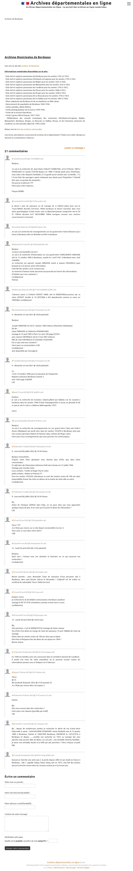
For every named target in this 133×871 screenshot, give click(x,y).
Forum (50, 867)
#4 (13, 244)
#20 (13, 724)
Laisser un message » (74, 147)
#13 (13, 543)
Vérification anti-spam (14, 837)
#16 (13, 615)
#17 (13, 652)
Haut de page (71, 867)
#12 (13, 520)
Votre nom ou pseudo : (14, 782)
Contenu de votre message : (16, 814)
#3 (13, 227)
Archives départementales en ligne (63, 862)
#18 (13, 672)
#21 (13, 755)
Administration (59, 867)
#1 (13, 159)
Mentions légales (83, 867)
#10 (13, 446)
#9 (13, 421)
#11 (13, 492)
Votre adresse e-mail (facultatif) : (18, 803)
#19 (13, 695)
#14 (13, 572)
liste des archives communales (29, 129)
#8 (13, 392)
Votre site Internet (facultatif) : (17, 792)
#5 (13, 290)
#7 (13, 361)
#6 (13, 310)
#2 (13, 201)
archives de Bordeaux (30, 66)
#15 (13, 592)
